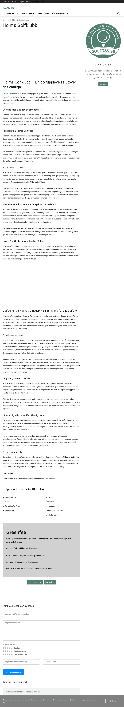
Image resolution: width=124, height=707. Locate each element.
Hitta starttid (35, 582)
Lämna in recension (13, 672)
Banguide (49, 582)
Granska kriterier (9, 645)
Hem (4, 20)
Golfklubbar (12, 20)
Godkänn (112, 701)
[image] (103, 41)
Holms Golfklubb (10, 94)
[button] (118, 13)
